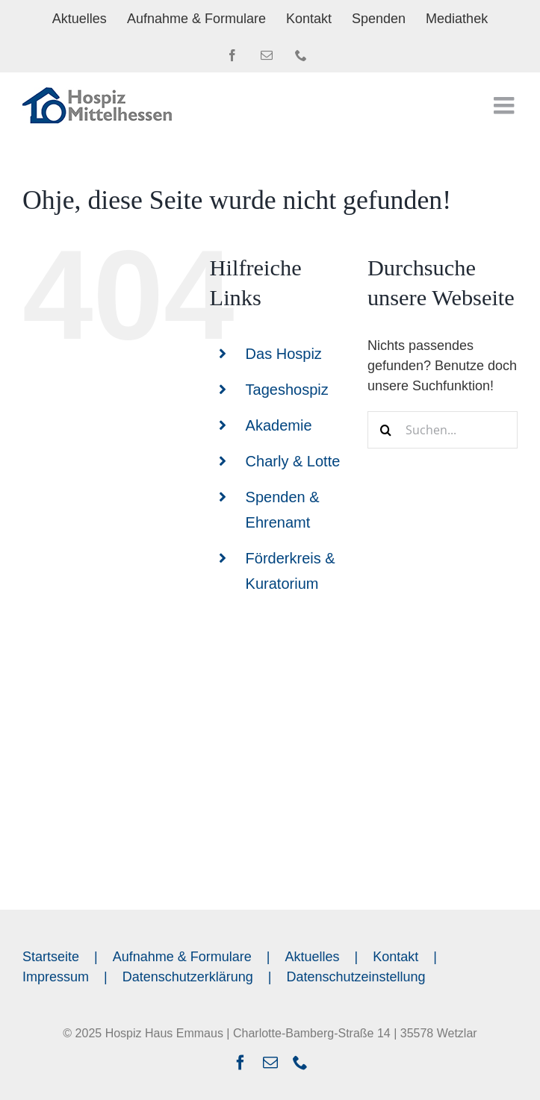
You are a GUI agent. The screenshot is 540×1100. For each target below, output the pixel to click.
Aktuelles (312, 956)
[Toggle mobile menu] (506, 105)
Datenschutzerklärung (187, 976)
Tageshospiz (287, 389)
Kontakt (395, 956)
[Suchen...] (442, 430)
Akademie (279, 425)
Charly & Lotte (293, 461)
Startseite (50, 956)
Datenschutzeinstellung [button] (356, 976)
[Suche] (386, 430)
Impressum (55, 976)
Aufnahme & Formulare (182, 956)
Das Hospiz (284, 354)
